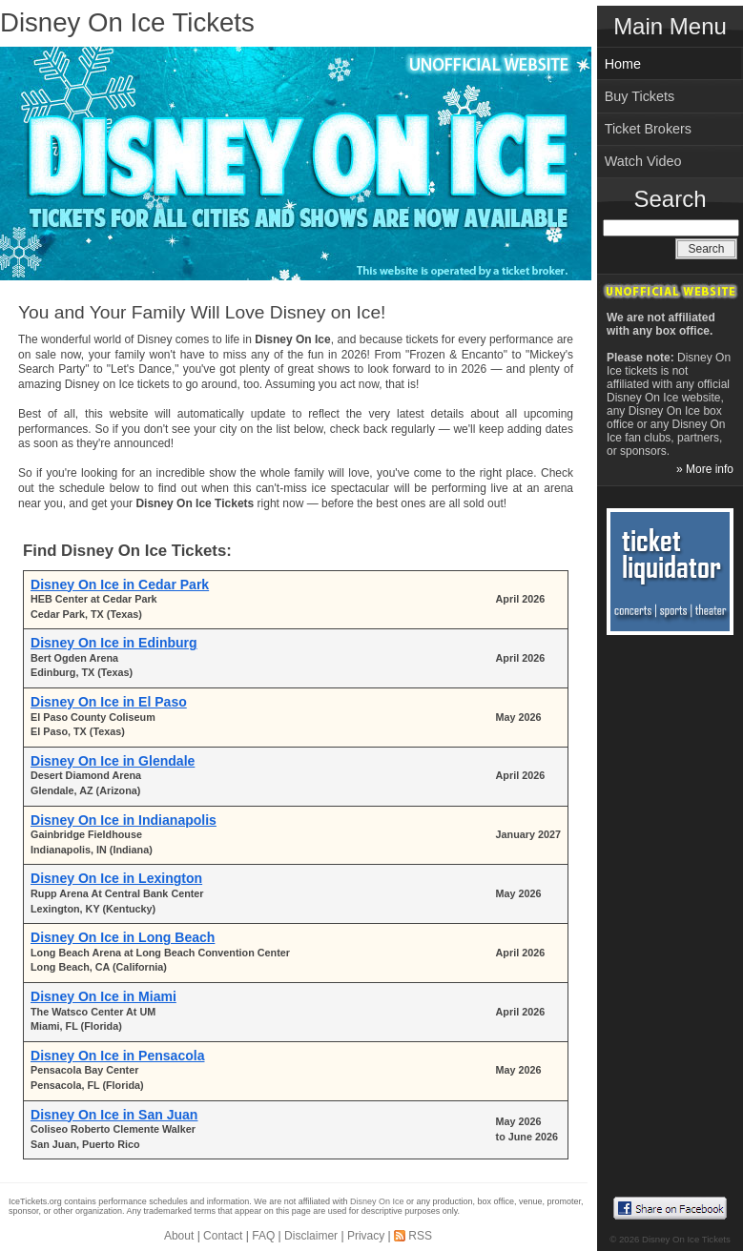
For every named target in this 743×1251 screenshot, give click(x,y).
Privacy (365, 1235)
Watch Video (643, 161)
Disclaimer (311, 1235)
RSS (420, 1235)
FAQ (263, 1235)
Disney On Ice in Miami (103, 996)
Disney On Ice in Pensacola (117, 1055)
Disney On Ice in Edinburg (114, 642)
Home (623, 64)
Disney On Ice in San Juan (114, 1114)
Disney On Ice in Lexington (116, 878)
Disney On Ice (377, 1201)
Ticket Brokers (648, 128)
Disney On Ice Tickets (127, 22)
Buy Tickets (640, 96)
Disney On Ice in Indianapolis (124, 820)
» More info (704, 469)
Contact (222, 1235)
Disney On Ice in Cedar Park (120, 584)
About (179, 1235)
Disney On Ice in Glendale (113, 761)
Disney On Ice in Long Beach (123, 937)
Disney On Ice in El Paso (109, 701)
